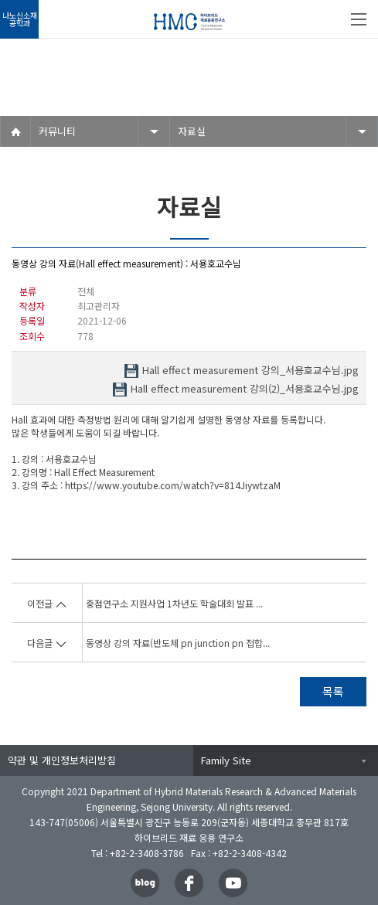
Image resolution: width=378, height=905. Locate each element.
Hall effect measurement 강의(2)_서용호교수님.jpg (245, 389)
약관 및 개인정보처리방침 (62, 760)
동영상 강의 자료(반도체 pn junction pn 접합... (178, 642)
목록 (333, 691)
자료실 (192, 131)
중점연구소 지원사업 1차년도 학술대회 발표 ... (174, 603)
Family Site (226, 760)
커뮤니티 (57, 131)
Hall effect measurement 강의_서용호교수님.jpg (250, 370)
